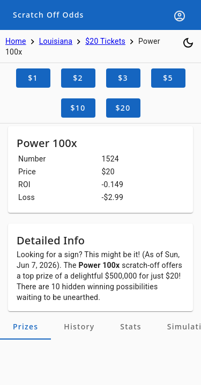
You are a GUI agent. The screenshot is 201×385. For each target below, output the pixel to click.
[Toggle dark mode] (188, 43)
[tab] (25, 327)
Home (15, 41)
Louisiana (56, 41)
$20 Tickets (105, 41)
